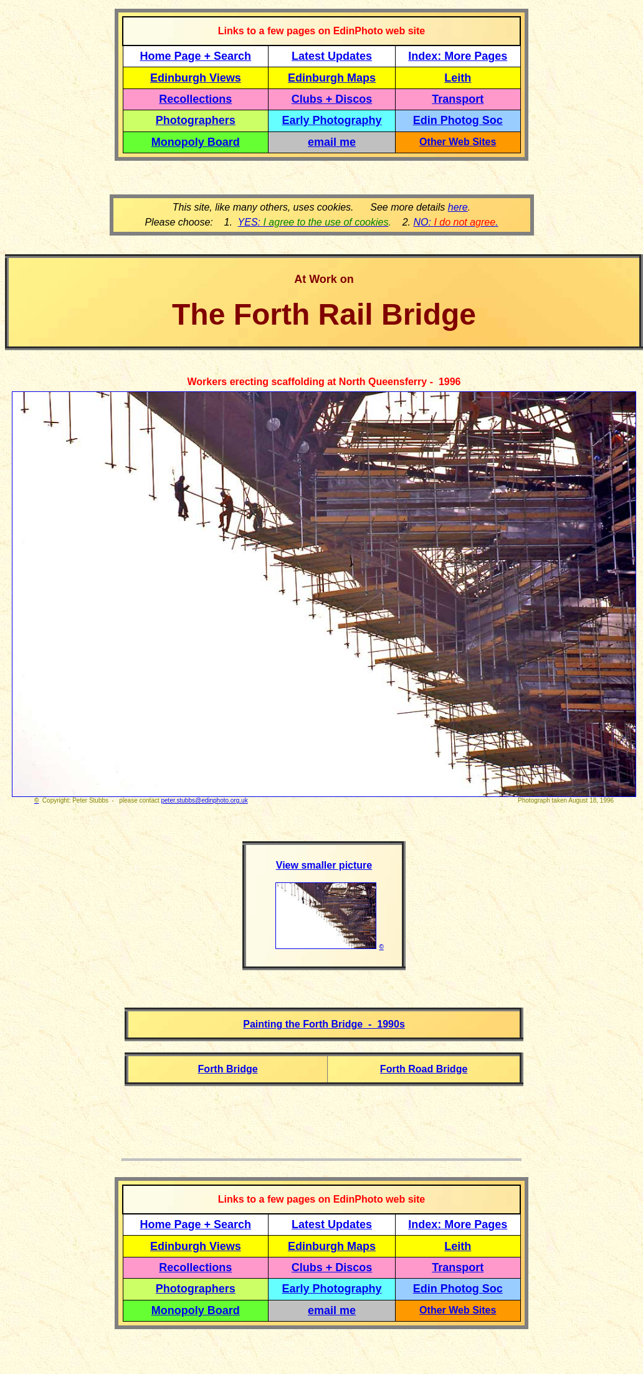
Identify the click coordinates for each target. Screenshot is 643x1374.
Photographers (196, 120)
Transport (457, 99)
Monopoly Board (195, 142)
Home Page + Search (196, 56)
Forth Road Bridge (423, 1069)
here (458, 207)
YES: (313, 222)
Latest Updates (332, 56)
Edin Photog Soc (458, 120)
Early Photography (332, 120)
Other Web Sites (457, 141)
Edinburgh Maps (332, 78)
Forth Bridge (228, 1069)
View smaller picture (324, 865)
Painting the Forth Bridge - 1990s (324, 1024)
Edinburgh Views (195, 78)
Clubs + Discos (332, 99)
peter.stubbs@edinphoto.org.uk (204, 800)
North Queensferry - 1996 (400, 381)
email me (332, 142)
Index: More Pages (457, 56)
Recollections (195, 99)
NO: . (455, 222)
